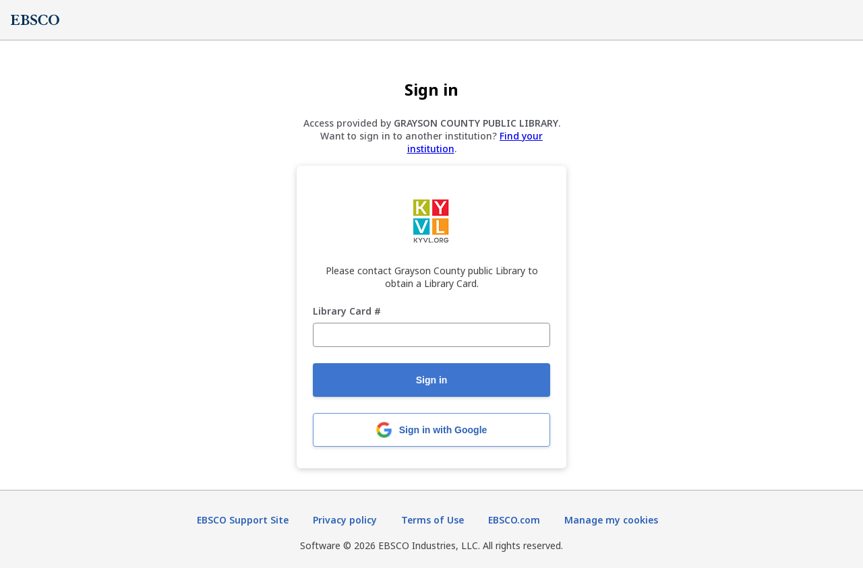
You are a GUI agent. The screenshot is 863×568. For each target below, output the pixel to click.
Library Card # (347, 311)
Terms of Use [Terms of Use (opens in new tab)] (432, 519)
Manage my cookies (611, 519)
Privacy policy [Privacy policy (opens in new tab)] (345, 519)
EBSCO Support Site (243, 519)
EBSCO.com (514, 519)
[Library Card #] (431, 335)
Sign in (432, 380)
